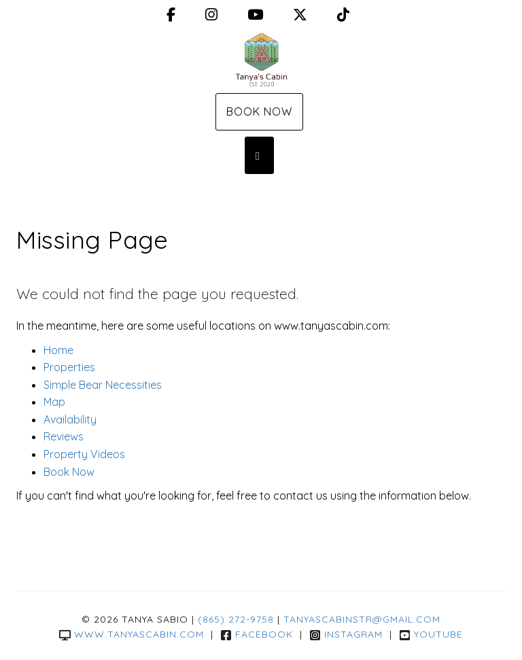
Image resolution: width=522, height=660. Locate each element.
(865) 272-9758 (236, 619)
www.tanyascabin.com (131, 634)
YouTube (431, 634)
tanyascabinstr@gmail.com (361, 619)
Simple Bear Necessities (103, 385)
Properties (69, 367)
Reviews (64, 436)
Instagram (346, 634)
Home (58, 350)
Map (54, 402)
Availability (70, 419)
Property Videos (84, 454)
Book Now (259, 111)
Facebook (256, 634)
